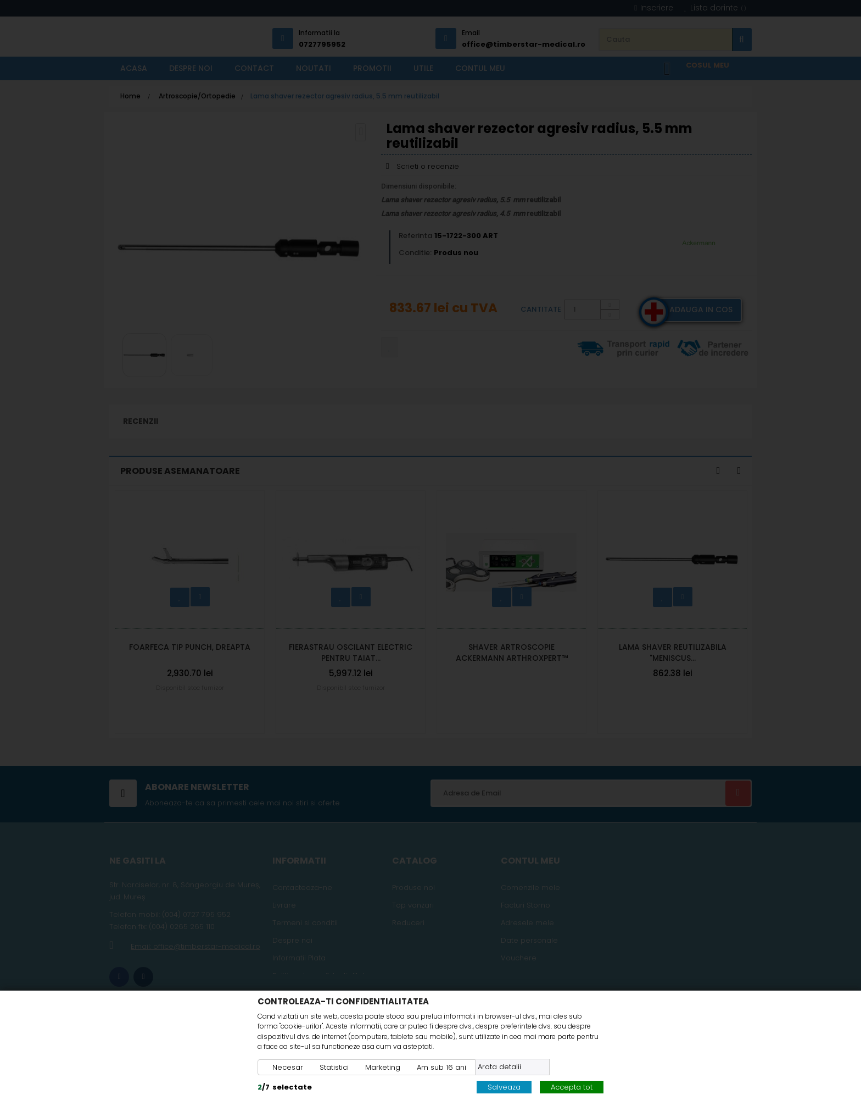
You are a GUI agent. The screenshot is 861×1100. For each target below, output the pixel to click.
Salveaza (504, 1087)
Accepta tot (571, 1087)
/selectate (285, 1087)
